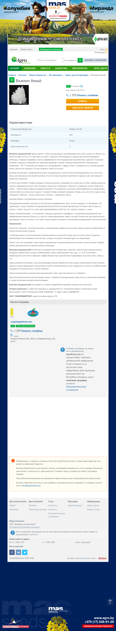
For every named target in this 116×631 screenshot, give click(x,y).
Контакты (52, 509)
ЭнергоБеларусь (75, 505)
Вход (102, 49)
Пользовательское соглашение (56, 515)
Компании (30, 68)
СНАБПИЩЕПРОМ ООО (21, 322)
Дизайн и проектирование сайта (81, 558)
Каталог (14, 68)
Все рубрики (70, 60)
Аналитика (61, 68)
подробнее (33, 534)
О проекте (13, 49)
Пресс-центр (100, 68)
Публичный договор (38, 509)
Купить (82, 101)
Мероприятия (79, 68)
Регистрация (100, 52)
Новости (45, 68)
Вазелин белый (98, 75)
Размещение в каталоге (50, 49)
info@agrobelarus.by (31, 485)
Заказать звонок (82, 107)
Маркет (12, 505)
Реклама (32, 505)
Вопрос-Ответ (26, 49)
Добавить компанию (96, 60)
